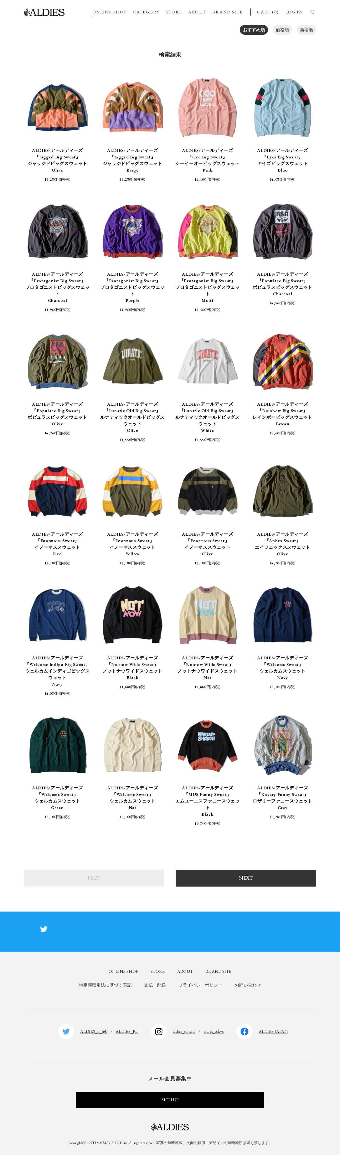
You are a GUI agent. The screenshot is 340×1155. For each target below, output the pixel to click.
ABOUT (197, 12)
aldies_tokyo (213, 1031)
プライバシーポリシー (200, 985)
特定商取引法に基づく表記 (105, 985)
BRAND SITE (227, 12)
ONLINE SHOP (109, 12)
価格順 (282, 29)
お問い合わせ (248, 985)
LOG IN (294, 12)
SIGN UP (170, 1099)
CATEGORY (146, 12)
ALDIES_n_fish (93, 1031)
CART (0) (268, 12)
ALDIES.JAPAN (273, 1031)
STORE (174, 12)
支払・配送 (155, 985)
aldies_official (184, 1031)
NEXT (246, 878)
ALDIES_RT (127, 1031)
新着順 (306, 29)
